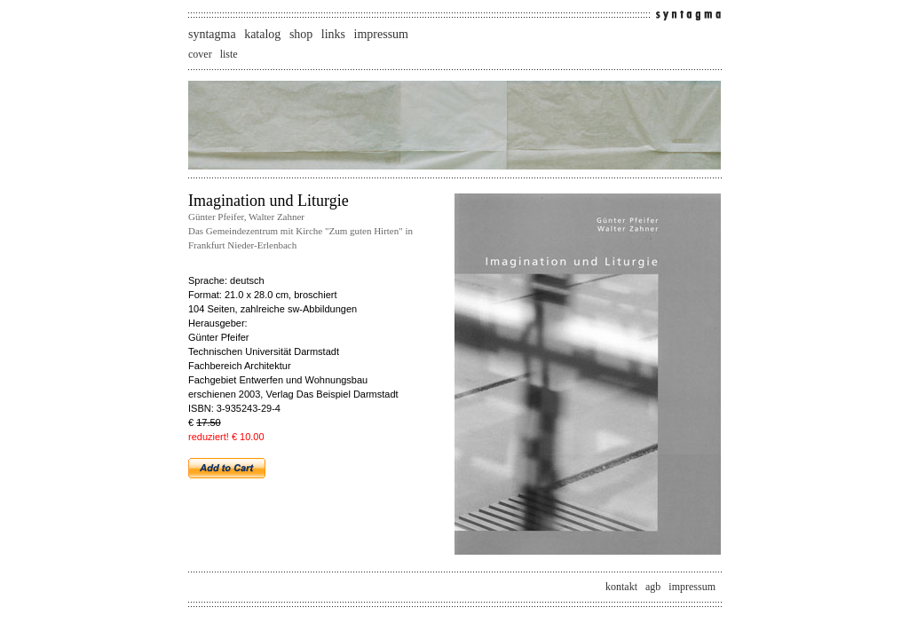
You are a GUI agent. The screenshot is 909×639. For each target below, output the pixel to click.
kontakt (621, 586)
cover (200, 54)
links (333, 34)
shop (300, 34)
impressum (381, 34)
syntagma (212, 34)
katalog (262, 34)
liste (229, 54)
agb (652, 586)
